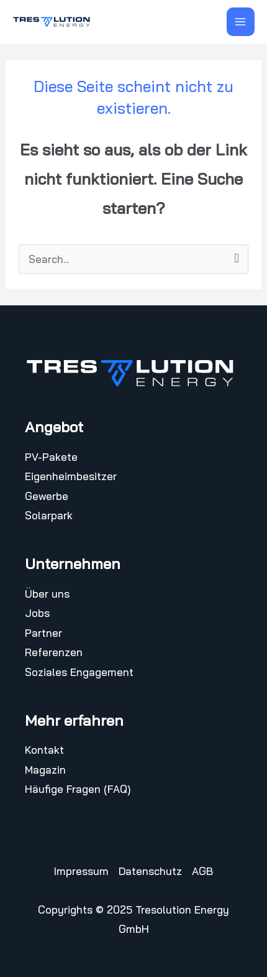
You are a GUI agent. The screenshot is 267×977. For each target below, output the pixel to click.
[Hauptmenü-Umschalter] (241, 21)
